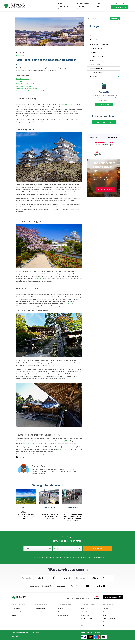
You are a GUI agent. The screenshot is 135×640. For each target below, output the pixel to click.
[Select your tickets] (67, 548)
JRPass (21, 632)
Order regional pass (40, 608)
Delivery (61, 9)
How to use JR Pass (17, 611)
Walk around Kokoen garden (25, 84)
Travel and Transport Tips (98, 56)
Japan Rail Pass (63, 6)
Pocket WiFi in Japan (100, 96)
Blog (97, 6)
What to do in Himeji (22, 79)
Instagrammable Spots (97, 68)
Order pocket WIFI (104, 104)
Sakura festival (42, 278)
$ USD (124, 3)
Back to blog (20, 56)
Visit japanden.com (113, 597)
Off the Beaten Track (96, 72)
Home (60, 3)
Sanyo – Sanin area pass (46, 443)
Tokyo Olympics (95, 64)
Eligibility (15, 615)
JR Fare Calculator (85, 611)
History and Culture (96, 48)
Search (115, 19)
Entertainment (94, 52)
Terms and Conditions (109, 618)
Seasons (92, 60)
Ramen (68, 303)
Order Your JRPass (120, 7)
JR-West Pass (38, 615)
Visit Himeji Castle (22, 81)
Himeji (35, 454)
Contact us (106, 625)
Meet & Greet (82, 9)
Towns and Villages (96, 40)
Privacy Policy (107, 622)
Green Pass (15, 618)
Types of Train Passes (86, 618)
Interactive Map (85, 608)
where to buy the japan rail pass (68, 537)
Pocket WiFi (81, 6)
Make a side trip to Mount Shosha (27, 88)
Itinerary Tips (41, 454)
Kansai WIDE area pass (28, 443)
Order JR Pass (16, 608)
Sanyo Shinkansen (62, 104)
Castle (26, 454)
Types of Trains (85, 615)
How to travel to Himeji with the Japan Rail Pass (31, 91)
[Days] (37, 548)
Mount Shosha (20, 454)
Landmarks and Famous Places (99, 44)
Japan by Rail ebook (63, 615)
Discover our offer (105, 189)
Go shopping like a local (23, 86)
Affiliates (105, 608)
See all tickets (76, 557)
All (90, 32)
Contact (99, 9)
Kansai (31, 454)
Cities (91, 36)
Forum (98, 3)
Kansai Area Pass (65, 449)
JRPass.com (93, 76)
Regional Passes (83, 3)
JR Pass (66, 441)
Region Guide (38, 611)
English (116, 3)
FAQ (104, 615)
